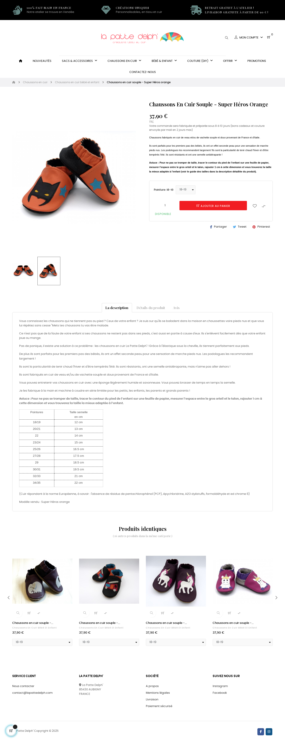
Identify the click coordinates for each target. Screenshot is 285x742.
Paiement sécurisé (159, 706)
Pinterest (263, 226)
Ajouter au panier (213, 206)
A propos (152, 686)
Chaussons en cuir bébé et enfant (34, 628)
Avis (176, 307)
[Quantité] (165, 205)
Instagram (220, 686)
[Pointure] (185, 189)
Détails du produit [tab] (150, 307)
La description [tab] (116, 307)
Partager (220, 226)
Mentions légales (158, 692)
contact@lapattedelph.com (32, 692)
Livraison (152, 699)
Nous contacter (23, 686)
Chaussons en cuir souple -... (32, 623)
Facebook (220, 692)
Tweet (242, 226)
